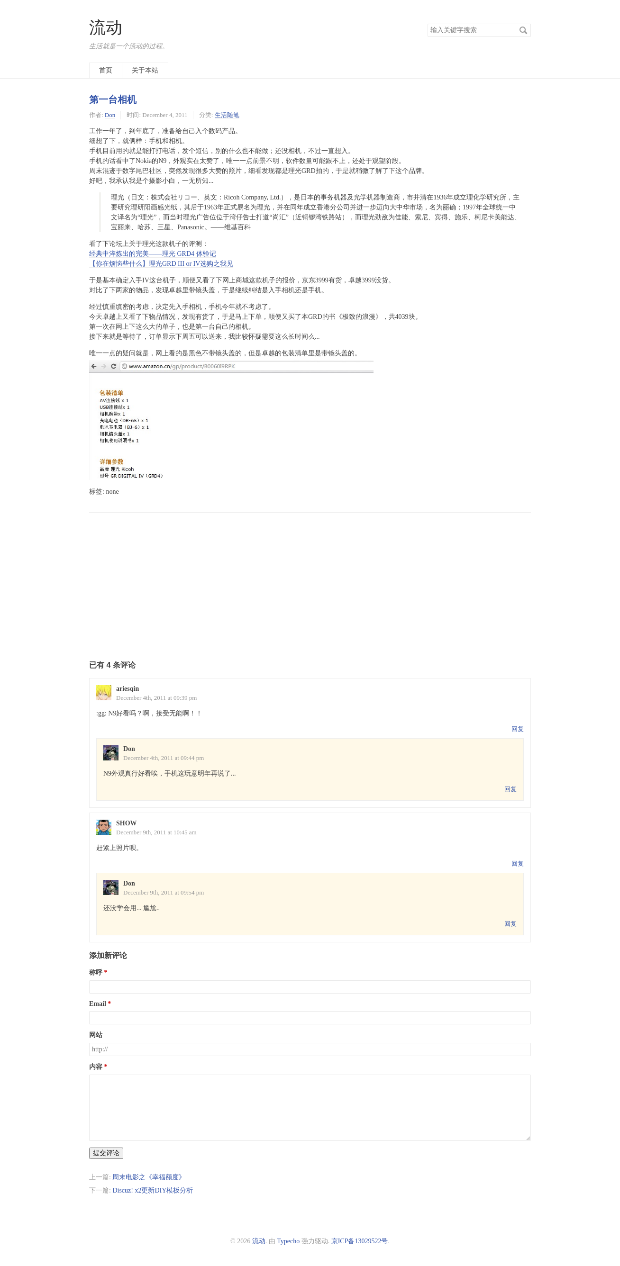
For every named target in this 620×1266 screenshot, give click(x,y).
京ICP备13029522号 (359, 1241)
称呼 (95, 972)
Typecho (288, 1241)
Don (110, 114)
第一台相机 (113, 99)
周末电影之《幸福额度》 (148, 1177)
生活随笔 (227, 114)
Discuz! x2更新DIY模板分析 (152, 1190)
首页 (105, 70)
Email (97, 1003)
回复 (517, 728)
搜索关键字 (427, 23)
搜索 (523, 30)
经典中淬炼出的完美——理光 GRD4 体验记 (152, 253)
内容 (95, 1066)
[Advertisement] (310, 579)
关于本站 (145, 70)
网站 (95, 1035)
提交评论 (106, 1153)
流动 (105, 27)
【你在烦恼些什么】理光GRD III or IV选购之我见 (161, 263)
